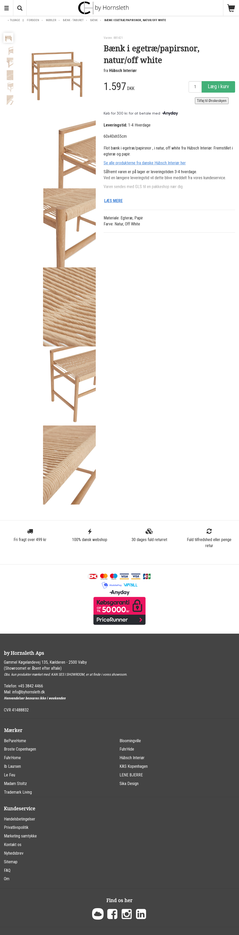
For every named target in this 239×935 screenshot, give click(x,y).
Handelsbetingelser (19, 819)
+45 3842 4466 (30, 686)
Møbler (51, 20)
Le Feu (9, 774)
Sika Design (129, 783)
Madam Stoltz (15, 783)
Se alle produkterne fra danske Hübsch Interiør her (145, 162)
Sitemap (10, 861)
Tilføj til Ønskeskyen (211, 101)
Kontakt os (12, 844)
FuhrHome (12, 757)
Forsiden (33, 20)
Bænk (94, 20)
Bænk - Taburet (73, 20)
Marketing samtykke (20, 836)
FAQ (7, 870)
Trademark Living (18, 792)
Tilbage (15, 20)
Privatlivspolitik (16, 827)
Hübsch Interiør (123, 70)
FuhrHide (127, 749)
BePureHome (15, 740)
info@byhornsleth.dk (28, 692)
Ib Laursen (12, 766)
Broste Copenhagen (20, 749)
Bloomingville (130, 740)
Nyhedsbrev (13, 853)
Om (6, 878)
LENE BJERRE (131, 774)
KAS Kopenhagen (134, 766)
